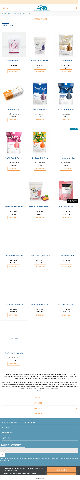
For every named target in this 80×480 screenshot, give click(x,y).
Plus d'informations (10, 473)
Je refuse (61, 470)
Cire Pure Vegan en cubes (66, 158)
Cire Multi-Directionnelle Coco (13, 207)
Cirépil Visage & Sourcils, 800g (40, 255)
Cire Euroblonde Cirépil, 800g (40, 304)
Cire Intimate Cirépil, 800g (66, 255)
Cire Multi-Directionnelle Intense (40, 60)
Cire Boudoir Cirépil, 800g (66, 207)
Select (12, 25)
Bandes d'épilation (14, 109)
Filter (5, 25)
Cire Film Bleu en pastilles (66, 109)
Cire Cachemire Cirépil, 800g (14, 255)
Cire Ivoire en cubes (66, 60)
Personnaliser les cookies (27, 473)
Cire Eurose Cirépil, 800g (66, 304)
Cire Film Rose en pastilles (13, 158)
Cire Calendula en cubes (40, 158)
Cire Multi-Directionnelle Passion (40, 207)
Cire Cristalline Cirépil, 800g (14, 304)
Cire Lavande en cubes (40, 109)
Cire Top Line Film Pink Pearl (14, 60)
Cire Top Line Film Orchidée (14, 353)
